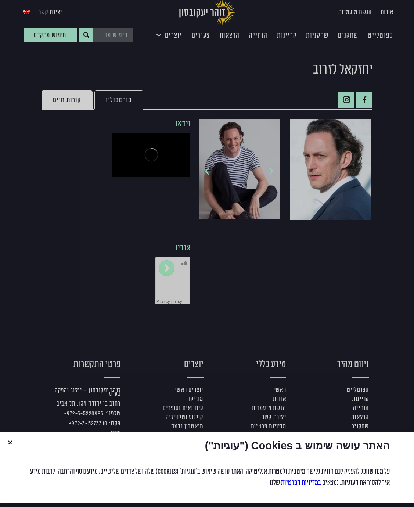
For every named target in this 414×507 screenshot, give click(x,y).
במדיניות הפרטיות (301, 482)
